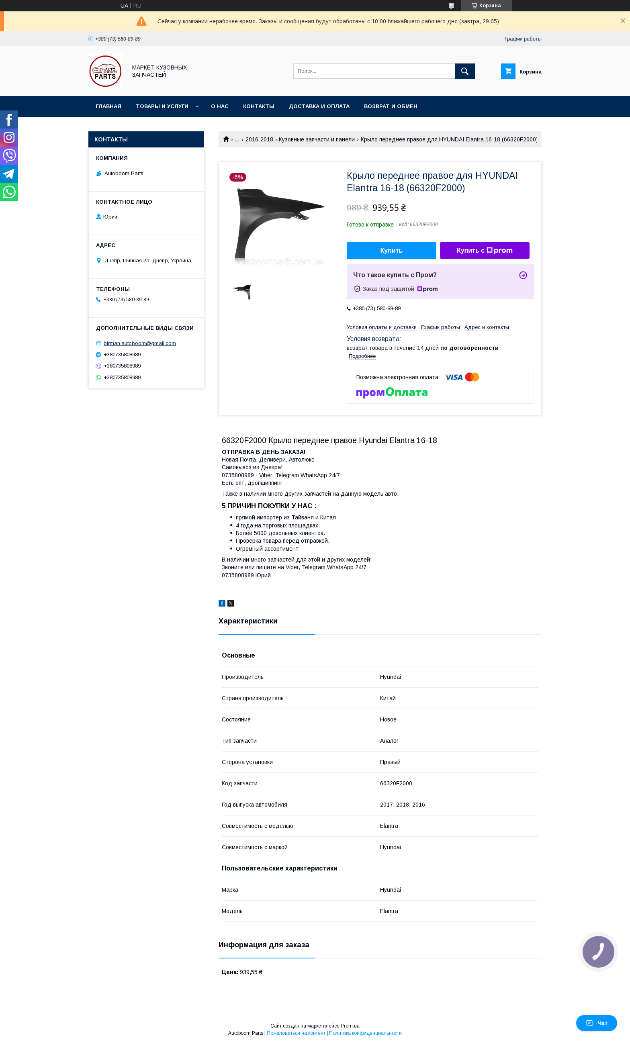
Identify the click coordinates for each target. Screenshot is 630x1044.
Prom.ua (350, 1026)
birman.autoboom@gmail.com (140, 343)
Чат (597, 1023)
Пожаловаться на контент (296, 1033)
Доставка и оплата (319, 106)
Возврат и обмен (390, 106)
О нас (220, 106)
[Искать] (465, 71)
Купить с (485, 250)
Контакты (258, 106)
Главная (108, 106)
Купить (391, 250)
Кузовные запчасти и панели (317, 139)
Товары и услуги (162, 106)
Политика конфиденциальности (365, 1033)
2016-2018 (259, 139)
